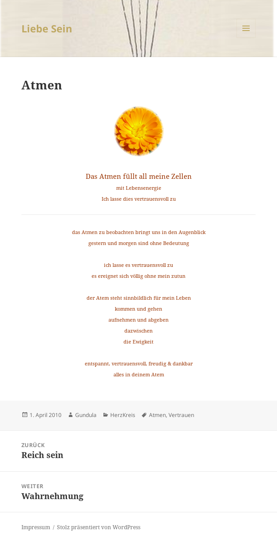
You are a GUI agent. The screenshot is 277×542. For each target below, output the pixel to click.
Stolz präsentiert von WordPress (98, 527)
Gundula (86, 415)
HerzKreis (122, 415)
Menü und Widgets (246, 37)
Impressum (35, 527)
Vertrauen (181, 415)
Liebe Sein (46, 28)
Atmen (157, 415)
